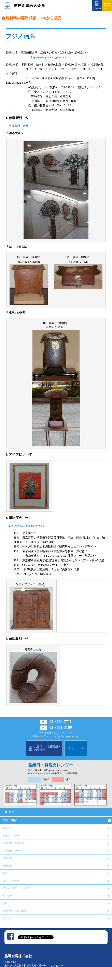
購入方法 (7, 828)
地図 (4, 873)
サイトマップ (9, 918)
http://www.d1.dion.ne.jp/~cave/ (27, 525)
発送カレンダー (10, 835)
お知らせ (7, 858)
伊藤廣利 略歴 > (20, 125)
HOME (8, 812)
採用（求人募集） (12, 880)
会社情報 (7, 865)
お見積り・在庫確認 (13, 843)
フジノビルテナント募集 (15, 888)
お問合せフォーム (12, 850)
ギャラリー (8, 895)
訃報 (4, 903)
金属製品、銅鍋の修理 (14, 910)
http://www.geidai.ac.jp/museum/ (50, 57)
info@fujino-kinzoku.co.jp (67, 736)
